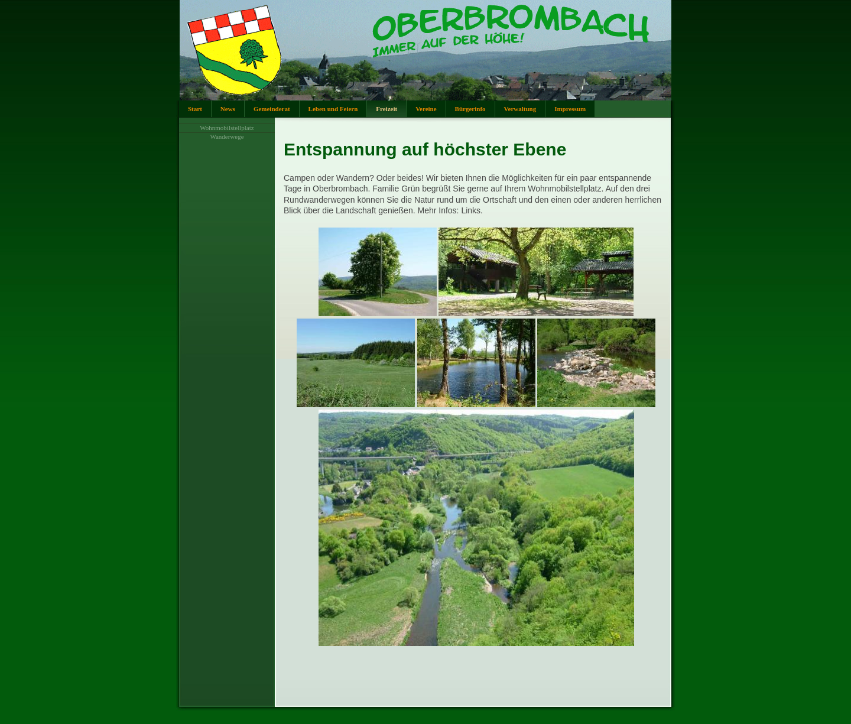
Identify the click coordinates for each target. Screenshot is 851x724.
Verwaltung (520, 108)
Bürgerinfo (470, 108)
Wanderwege (226, 136)
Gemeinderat (272, 108)
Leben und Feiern (333, 108)
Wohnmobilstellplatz (227, 127)
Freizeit (386, 108)
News (227, 108)
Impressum (570, 108)
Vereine (425, 108)
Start (195, 108)
